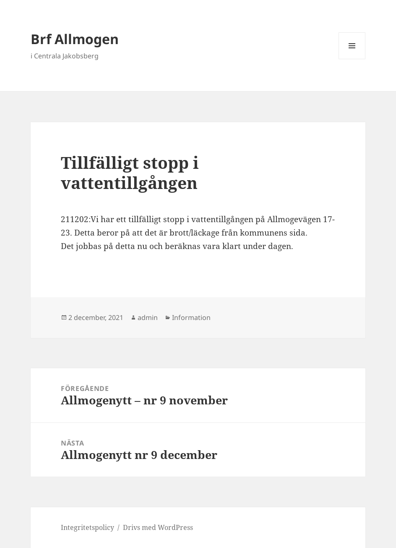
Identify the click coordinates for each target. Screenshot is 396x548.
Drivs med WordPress (158, 527)
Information (191, 317)
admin (148, 317)
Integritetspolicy (87, 527)
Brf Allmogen (75, 39)
